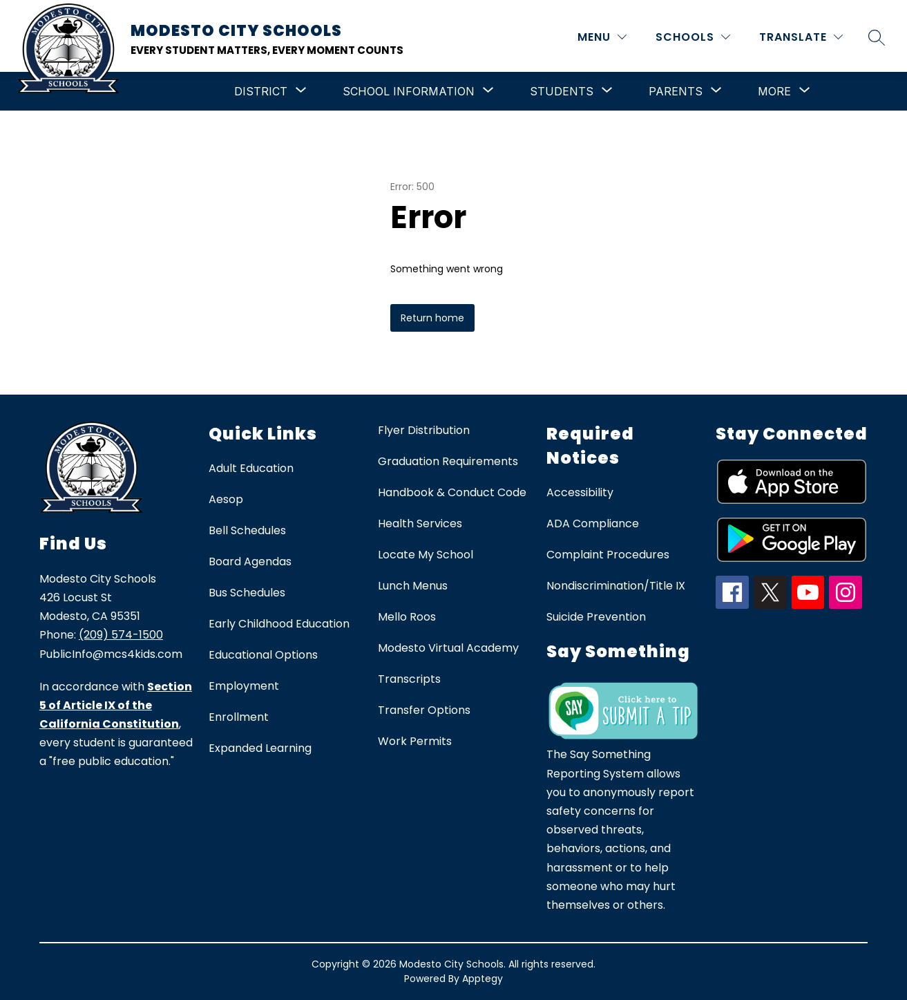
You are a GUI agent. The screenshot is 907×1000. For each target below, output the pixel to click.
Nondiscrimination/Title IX (615, 586)
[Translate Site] (801, 37)
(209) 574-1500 (121, 635)
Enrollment (239, 717)
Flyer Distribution (424, 430)
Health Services (420, 523)
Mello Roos (407, 617)
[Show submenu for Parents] (676, 91)
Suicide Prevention (596, 617)
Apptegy (482, 978)
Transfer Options (424, 710)
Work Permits (415, 741)
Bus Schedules (247, 593)
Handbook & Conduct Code (452, 492)
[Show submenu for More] (774, 91)
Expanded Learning (260, 748)
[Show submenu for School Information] (409, 91)
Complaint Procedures (607, 555)
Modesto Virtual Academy (448, 648)
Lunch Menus (413, 586)
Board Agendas (250, 561)
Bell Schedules (247, 530)
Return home (432, 318)
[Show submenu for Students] (561, 91)
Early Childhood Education (279, 624)
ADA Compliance (592, 523)
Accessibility (579, 492)
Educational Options (263, 655)
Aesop (226, 499)
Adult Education (251, 468)
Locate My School (425, 555)
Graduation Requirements (448, 461)
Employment (244, 686)
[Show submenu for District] (260, 91)
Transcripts (409, 679)
